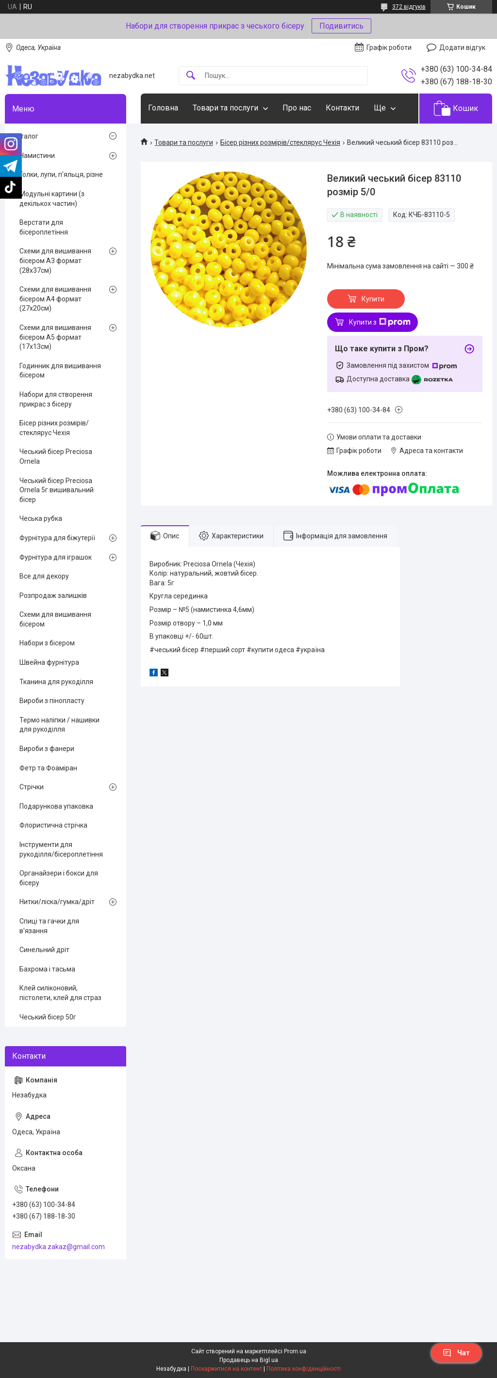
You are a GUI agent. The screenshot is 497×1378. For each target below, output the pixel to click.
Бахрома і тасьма (47, 969)
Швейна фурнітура (49, 662)
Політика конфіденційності (303, 1368)
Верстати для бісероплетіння (43, 227)
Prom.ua (295, 1351)
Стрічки (31, 787)
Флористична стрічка (53, 825)
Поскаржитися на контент (226, 1368)
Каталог (25, 136)
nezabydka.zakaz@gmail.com (58, 1247)
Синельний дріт (44, 950)
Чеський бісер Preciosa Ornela (55, 456)
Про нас (296, 107)
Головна (163, 107)
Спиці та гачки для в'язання (49, 926)
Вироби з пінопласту (51, 701)
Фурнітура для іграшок (55, 557)
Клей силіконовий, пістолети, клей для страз (60, 993)
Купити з (380, 322)
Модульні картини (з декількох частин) (51, 198)
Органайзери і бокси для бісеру (58, 878)
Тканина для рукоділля (56, 682)
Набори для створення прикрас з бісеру (55, 399)
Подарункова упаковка (56, 806)
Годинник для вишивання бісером (60, 370)
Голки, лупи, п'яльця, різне (61, 174)
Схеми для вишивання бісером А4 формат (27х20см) (55, 298)
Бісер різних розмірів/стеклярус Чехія (280, 142)
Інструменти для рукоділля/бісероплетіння (61, 849)
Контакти (342, 107)
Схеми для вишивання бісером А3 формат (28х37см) (55, 260)
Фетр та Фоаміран (48, 768)
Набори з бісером (47, 643)
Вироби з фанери (46, 748)
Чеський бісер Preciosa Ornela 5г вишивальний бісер (56, 490)
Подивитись (341, 26)
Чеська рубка (40, 518)
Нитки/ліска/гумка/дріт (57, 902)
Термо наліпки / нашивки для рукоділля (59, 725)
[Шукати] (191, 75)
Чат (456, 1352)
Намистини (37, 155)
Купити (373, 299)
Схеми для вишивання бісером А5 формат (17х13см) (55, 337)
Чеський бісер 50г (47, 1017)
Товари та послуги (225, 107)
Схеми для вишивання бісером (55, 619)
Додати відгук (462, 47)
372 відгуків (409, 6)
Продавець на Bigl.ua (248, 1360)
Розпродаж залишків (53, 595)
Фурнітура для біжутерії (57, 538)
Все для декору (44, 576)
